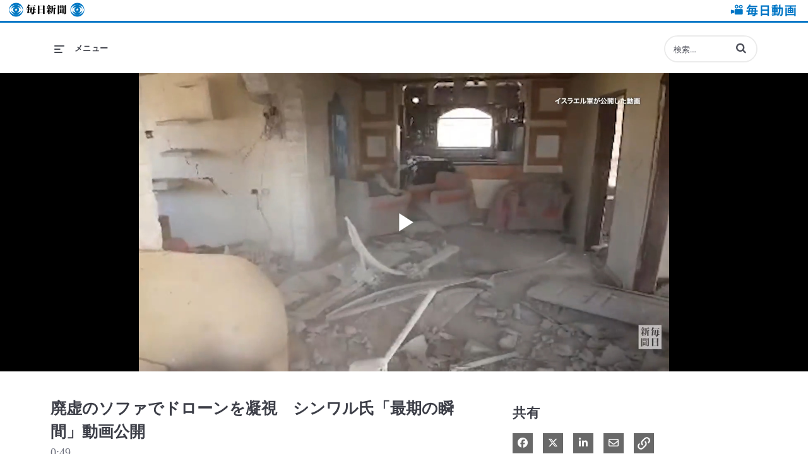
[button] (741, 48)
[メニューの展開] (81, 48)
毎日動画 (761, 10)
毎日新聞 (47, 10)
